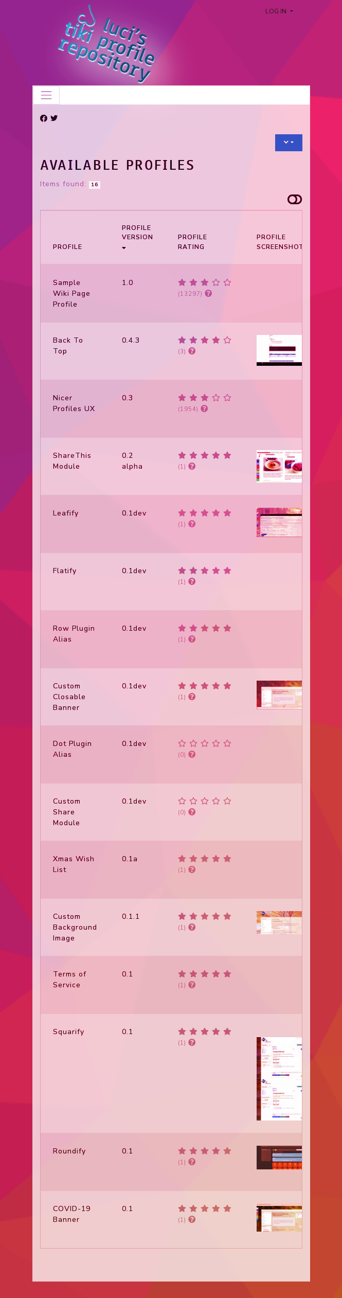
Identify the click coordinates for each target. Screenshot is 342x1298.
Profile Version (137, 237)
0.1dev (134, 513)
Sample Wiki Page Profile (72, 293)
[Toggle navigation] (46, 95)
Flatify (65, 571)
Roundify (69, 1151)
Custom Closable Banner (69, 697)
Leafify (66, 513)
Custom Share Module (67, 812)
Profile (67, 247)
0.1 (127, 974)
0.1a (130, 859)
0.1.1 (131, 916)
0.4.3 (131, 340)
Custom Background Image (75, 927)
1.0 (127, 283)
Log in (276, 11)
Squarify (68, 1032)
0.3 (127, 398)
